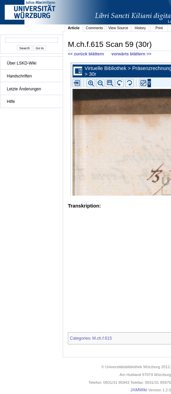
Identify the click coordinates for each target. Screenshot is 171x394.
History (140, 28)
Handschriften (19, 76)
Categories (80, 338)
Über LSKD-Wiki (21, 63)
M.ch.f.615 (102, 338)
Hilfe (11, 101)
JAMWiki (138, 390)
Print (159, 28)
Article (74, 28)
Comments (94, 28)
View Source (118, 28)
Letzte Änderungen (24, 89)
